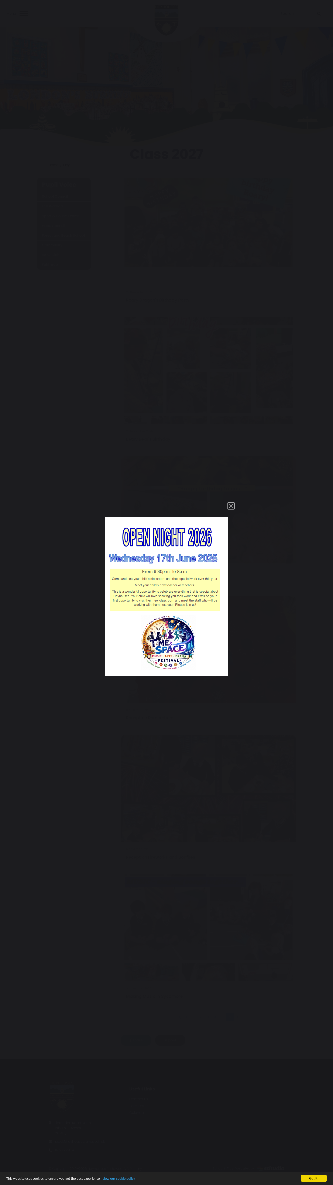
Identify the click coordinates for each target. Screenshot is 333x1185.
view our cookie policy (119, 1179)
